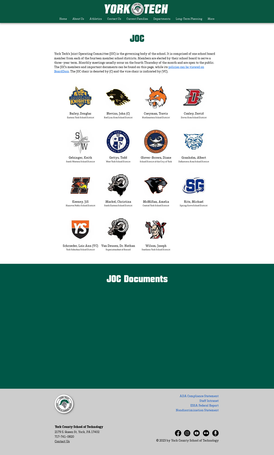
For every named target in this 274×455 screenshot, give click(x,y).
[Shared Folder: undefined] (137, 332)
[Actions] (137, 289)
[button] (78, 19)
